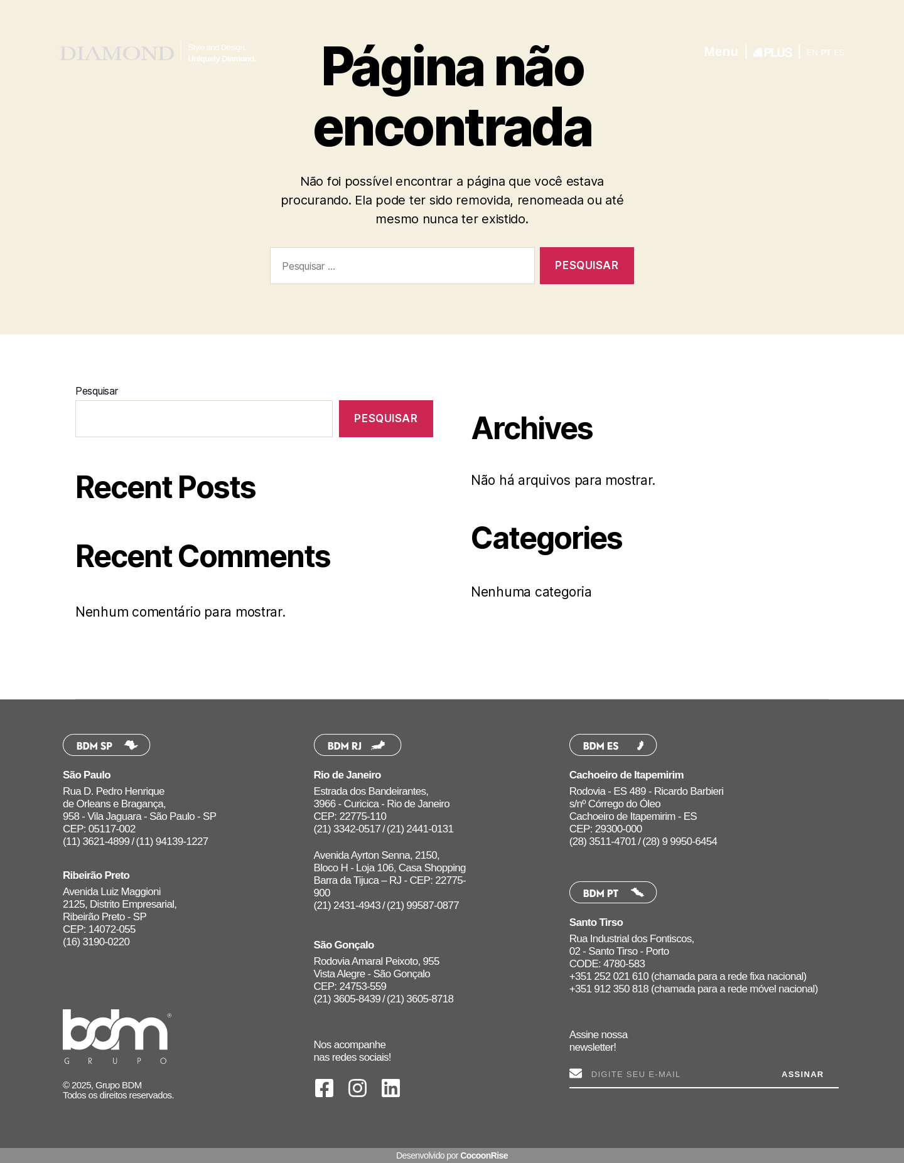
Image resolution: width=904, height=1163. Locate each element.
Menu (721, 51)
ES (839, 52)
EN (812, 52)
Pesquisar (96, 391)
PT (826, 52)
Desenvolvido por (452, 1155)
